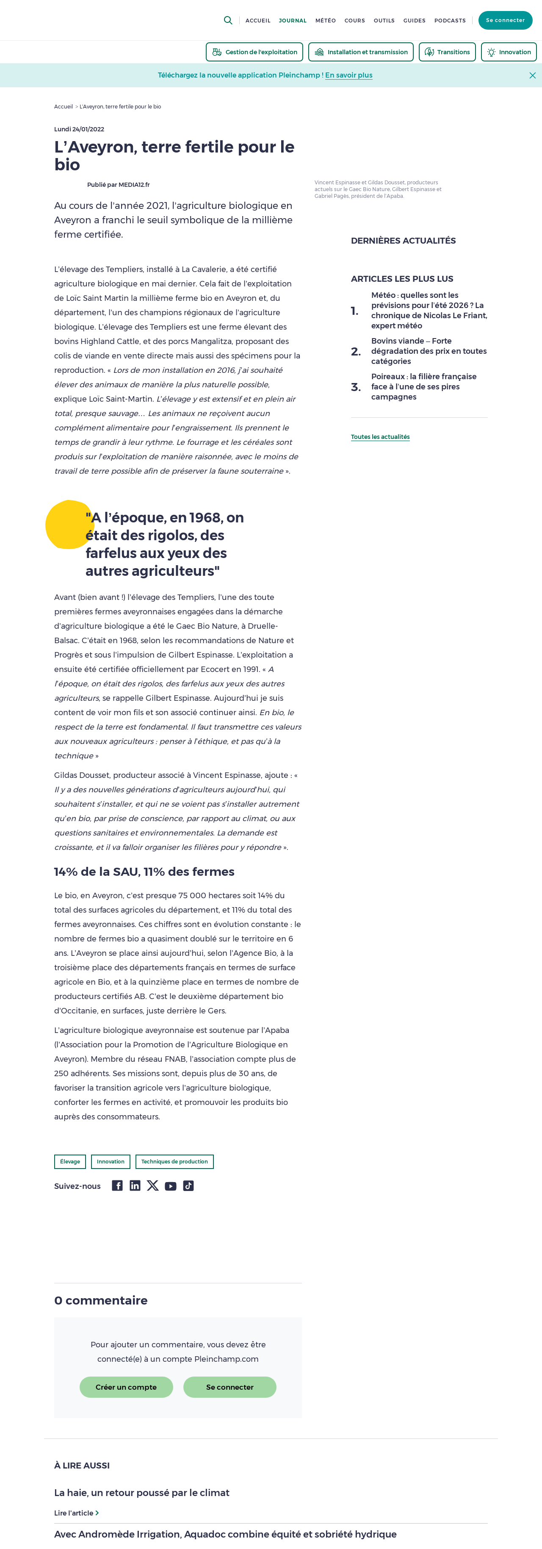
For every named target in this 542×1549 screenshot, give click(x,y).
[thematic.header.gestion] (254, 51)
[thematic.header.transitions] (447, 51)
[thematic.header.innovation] (509, 51)
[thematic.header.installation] (361, 51)
